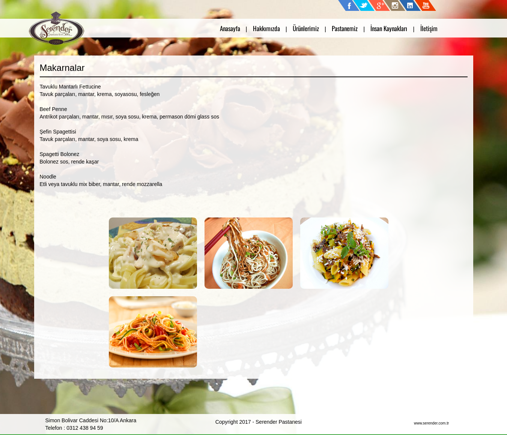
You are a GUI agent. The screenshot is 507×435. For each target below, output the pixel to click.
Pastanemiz (345, 28)
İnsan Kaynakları (388, 28)
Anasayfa (230, 28)
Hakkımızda (266, 28)
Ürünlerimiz (306, 28)
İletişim (429, 28)
